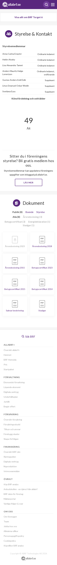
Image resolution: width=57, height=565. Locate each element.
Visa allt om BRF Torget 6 (28, 17)
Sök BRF (28, 336)
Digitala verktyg (11, 392)
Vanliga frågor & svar (13, 503)
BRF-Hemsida (10, 359)
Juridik (7, 401)
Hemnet (7, 355)
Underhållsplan (11, 397)
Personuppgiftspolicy (14, 536)
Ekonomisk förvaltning (14, 382)
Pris (5, 364)
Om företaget (10, 516)
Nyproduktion (10, 466)
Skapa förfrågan (11, 439)
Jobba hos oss (10, 526)
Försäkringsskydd (12, 424)
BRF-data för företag (13, 494)
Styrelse (40, 212)
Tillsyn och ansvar (12, 429)
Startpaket (9, 369)
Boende (29, 212)
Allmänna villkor (11, 531)
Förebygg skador (11, 434)
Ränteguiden (10, 456)
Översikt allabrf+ (12, 350)
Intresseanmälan (12, 471)
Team (6, 521)
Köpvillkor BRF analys (14, 545)
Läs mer (28, 182)
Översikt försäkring (13, 419)
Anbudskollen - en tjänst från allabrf (20, 489)
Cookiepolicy (10, 540)
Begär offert (9, 406)
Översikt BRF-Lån (12, 452)
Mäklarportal (10, 499)
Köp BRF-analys (11, 484)
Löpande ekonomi (12, 387)
